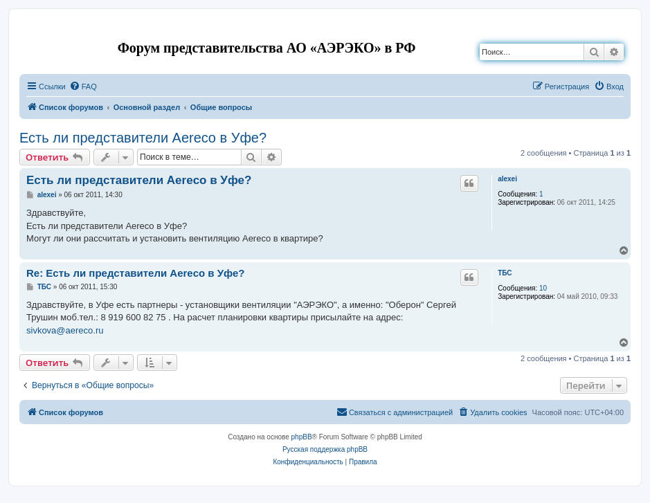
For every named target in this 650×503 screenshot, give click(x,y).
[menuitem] (83, 86)
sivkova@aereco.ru (64, 330)
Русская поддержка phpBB (325, 449)
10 (543, 288)
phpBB (301, 437)
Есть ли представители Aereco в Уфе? (143, 137)
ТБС (505, 273)
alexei (507, 179)
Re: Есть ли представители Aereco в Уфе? (135, 273)
